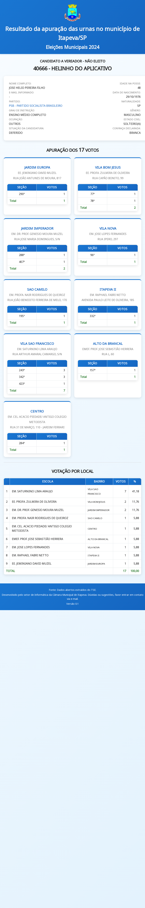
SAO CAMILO (37, 294)
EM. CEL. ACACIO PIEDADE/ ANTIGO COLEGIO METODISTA (41, 527)
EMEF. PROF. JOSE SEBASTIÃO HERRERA (37, 538)
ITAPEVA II (108, 294)
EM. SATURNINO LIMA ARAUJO (32, 491)
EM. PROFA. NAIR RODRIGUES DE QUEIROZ (40, 517)
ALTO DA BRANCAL (107, 348)
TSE (93, 588)
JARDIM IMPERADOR (37, 233)
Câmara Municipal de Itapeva (70, 593)
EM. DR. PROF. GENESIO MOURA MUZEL (37, 509)
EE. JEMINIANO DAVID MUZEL (31, 562)
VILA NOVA (107, 233)
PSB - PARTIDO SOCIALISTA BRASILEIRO (35, 106)
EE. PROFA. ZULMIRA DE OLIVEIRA (34, 501)
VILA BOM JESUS (108, 172)
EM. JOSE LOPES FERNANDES (30, 546)
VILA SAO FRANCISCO (37, 348)
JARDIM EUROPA (37, 172)
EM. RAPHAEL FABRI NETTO (30, 554)
